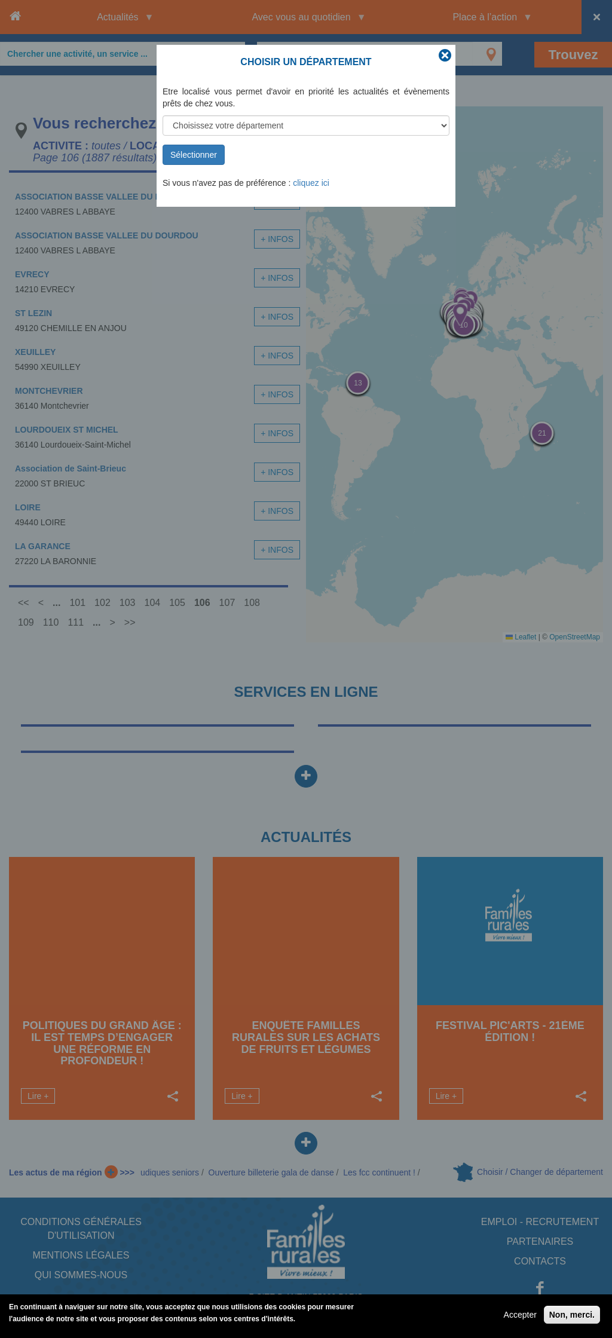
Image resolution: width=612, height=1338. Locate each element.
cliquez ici (311, 183)
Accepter (520, 1314)
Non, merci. (572, 1314)
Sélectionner (193, 155)
